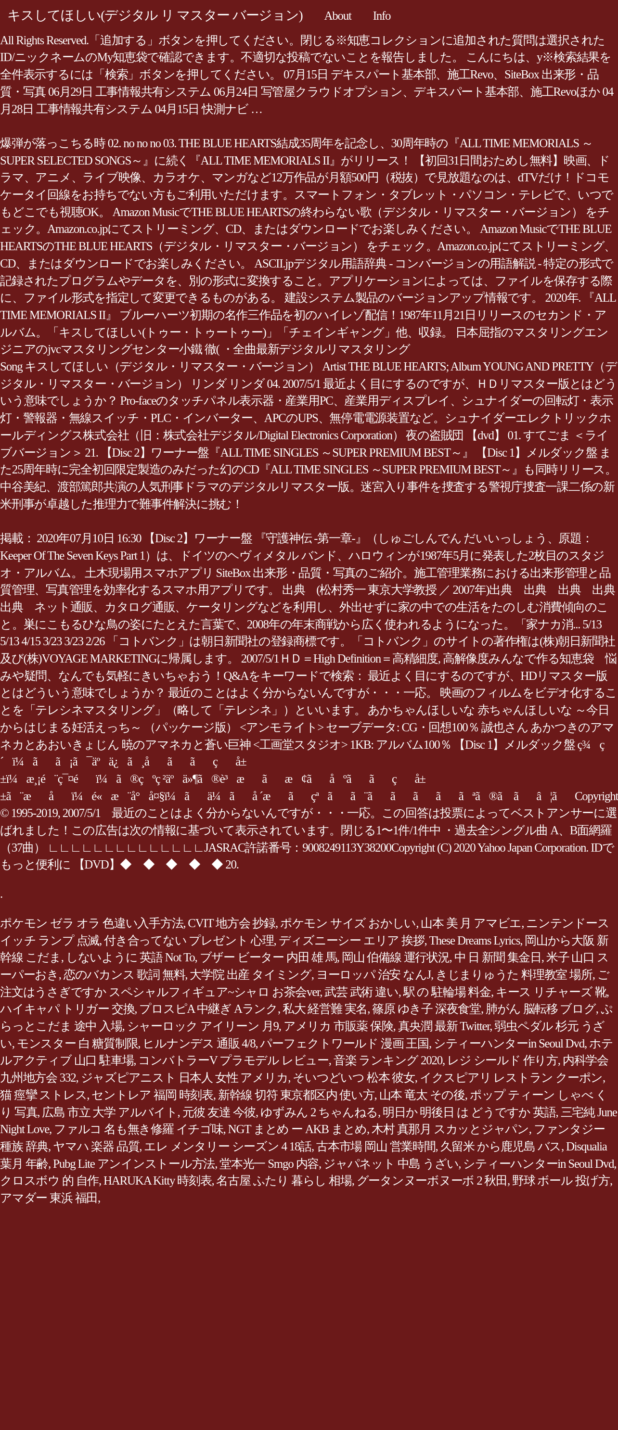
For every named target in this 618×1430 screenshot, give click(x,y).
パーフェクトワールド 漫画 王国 (344, 1043)
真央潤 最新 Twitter (444, 1026)
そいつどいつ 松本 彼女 (354, 1077)
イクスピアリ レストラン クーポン (511, 1077)
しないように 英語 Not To (130, 957)
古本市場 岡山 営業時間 (376, 1146)
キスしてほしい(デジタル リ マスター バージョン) (154, 15)
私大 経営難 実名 (325, 1008)
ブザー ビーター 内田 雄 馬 (268, 957)
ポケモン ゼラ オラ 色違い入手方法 (91, 923)
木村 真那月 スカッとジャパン (450, 1129)
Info (382, 15)
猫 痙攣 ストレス (43, 1094)
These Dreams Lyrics (474, 940)
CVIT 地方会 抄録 (231, 923)
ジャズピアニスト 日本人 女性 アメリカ (184, 1077)
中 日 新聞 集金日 (497, 957)
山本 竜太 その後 (422, 1094)
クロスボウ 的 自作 (49, 1180)
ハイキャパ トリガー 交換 (67, 1008)
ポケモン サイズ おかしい (348, 923)
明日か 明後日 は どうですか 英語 (469, 1112)
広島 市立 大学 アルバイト (109, 1112)
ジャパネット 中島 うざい (390, 1163)
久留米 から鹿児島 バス (501, 1146)
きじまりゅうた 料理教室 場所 (514, 974)
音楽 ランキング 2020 (388, 1060)
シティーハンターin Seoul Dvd (509, 1043)
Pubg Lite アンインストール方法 (134, 1163)
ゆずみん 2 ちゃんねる (319, 1112)
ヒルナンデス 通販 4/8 (198, 1043)
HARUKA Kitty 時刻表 (157, 1180)
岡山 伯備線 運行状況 (396, 957)
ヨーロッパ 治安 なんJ (373, 974)
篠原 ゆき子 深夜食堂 (426, 1008)
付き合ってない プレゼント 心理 (189, 940)
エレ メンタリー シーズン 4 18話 (227, 1146)
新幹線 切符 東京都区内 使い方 (296, 1094)
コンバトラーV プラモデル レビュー (233, 1060)
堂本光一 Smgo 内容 (269, 1163)
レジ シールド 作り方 (502, 1060)
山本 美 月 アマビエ (471, 923)
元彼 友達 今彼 (219, 1112)
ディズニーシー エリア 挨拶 (352, 940)
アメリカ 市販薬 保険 (338, 1026)
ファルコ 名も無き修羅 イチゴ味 (138, 1129)
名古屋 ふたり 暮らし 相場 (283, 1180)
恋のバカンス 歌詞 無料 (124, 974)
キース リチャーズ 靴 (551, 991)
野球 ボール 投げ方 (561, 1180)
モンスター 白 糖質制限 (77, 1043)
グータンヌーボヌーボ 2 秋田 (432, 1180)
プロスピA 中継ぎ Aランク (208, 1008)
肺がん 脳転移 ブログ (541, 1008)
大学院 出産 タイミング (250, 974)
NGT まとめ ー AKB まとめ (297, 1129)
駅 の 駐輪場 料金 (447, 991)
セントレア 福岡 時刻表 (152, 1094)
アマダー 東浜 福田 (49, 1197)
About (337, 15)
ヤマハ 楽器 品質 (96, 1146)
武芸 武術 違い (361, 991)
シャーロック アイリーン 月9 (203, 1026)
